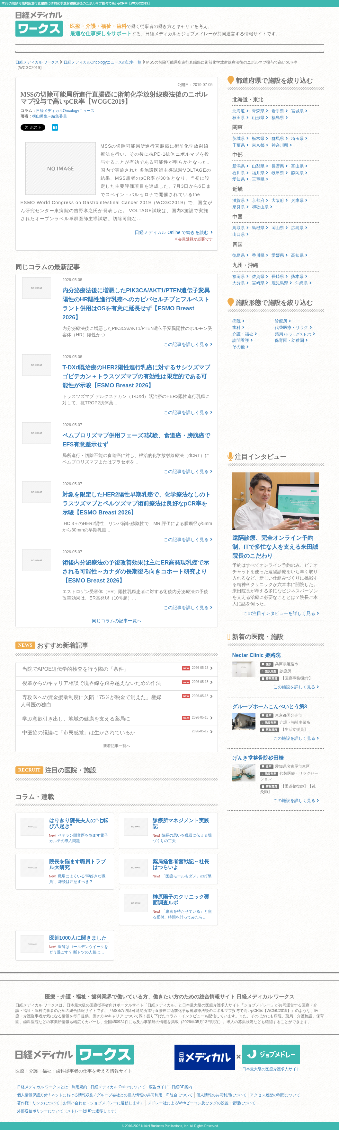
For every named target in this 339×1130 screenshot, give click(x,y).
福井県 (260, 172)
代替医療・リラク (293, 327)
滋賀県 (240, 200)
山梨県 (260, 166)
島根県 (260, 227)
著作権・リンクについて (38, 1103)
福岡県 (240, 276)
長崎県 (280, 276)
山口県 (240, 234)
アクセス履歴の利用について (275, 1095)
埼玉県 (299, 138)
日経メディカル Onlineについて (118, 1087)
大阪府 (280, 200)
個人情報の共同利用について (221, 1095)
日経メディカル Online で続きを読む (173, 232)
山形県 (260, 117)
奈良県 (240, 206)
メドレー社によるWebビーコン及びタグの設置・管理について (201, 1103)
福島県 (280, 117)
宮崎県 (260, 282)
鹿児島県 (282, 282)
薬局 (295, 334)
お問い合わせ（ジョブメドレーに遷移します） (103, 1103)
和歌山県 (262, 206)
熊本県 (299, 276)
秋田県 (240, 117)
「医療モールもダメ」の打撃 (187, 876)
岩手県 (280, 110)
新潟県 (240, 166)
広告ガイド (158, 1087)
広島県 (299, 227)
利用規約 (79, 1087)
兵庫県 (299, 200)
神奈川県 (282, 145)
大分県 (240, 282)
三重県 (260, 179)
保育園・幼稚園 (291, 340)
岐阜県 (280, 172)
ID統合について (179, 1095)
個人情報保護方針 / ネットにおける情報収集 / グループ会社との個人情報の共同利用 (89, 1095)
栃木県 (260, 138)
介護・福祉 (244, 334)
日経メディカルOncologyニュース (65, 110)
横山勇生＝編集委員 (49, 116)
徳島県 (240, 255)
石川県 (240, 172)
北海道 (240, 110)
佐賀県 (260, 276)
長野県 (280, 166)
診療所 (283, 321)
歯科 (238, 327)
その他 (240, 346)
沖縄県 (303, 282)
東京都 (260, 145)
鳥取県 (240, 227)
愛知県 (240, 179)
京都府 (260, 200)
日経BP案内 (182, 1087)
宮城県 (299, 110)
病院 (238, 321)
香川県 (260, 255)
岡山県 (280, 227)
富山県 (299, 166)
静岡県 (299, 172)
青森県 (260, 110)
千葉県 (240, 145)
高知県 (299, 255)
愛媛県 (280, 255)
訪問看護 (242, 340)
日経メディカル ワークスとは (42, 1087)
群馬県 (280, 138)
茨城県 (240, 138)
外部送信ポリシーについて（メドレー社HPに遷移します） (68, 1111)
